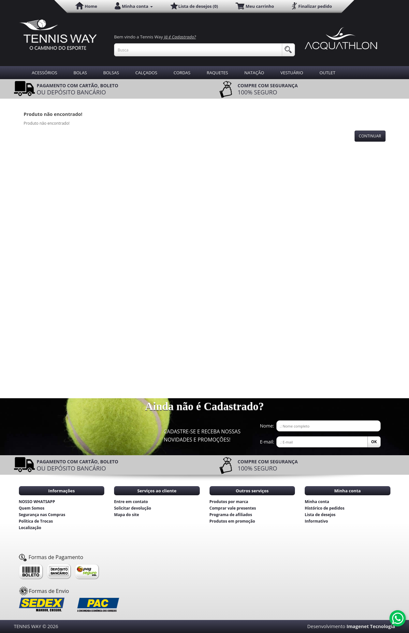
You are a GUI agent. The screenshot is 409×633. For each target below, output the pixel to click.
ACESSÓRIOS (44, 73)
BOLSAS (111, 73)
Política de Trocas (36, 521)
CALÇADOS (146, 73)
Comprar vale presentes (233, 508)
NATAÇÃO (254, 73)
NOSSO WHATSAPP (37, 501)
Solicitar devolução (132, 508)
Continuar (370, 136)
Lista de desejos (320, 514)
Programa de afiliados (231, 514)
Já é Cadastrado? (180, 37)
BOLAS (80, 73)
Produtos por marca (229, 501)
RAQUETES (217, 73)
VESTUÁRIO (292, 73)
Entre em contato (131, 501)
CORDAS (181, 73)
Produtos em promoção (232, 521)
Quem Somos (32, 508)
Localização (30, 527)
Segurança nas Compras (42, 514)
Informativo (316, 521)
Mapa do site (126, 514)
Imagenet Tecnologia (370, 626)
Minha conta (317, 501)
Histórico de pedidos (324, 508)
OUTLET (327, 73)
